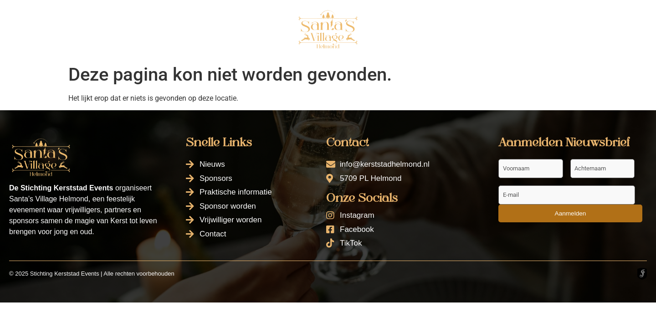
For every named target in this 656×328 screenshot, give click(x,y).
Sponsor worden (412, 16)
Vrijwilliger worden (501, 16)
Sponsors (117, 28)
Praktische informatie (202, 28)
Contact (401, 37)
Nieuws (60, 28)
